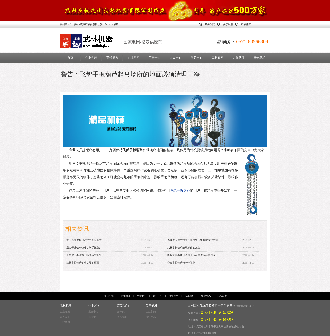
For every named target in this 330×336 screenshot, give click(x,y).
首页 (70, 57)
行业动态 (206, 295)
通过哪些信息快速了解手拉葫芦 (84, 247)
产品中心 (154, 57)
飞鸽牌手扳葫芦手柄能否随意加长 (85, 255)
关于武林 (228, 24)
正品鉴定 (222, 295)
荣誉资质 (112, 57)
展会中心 (175, 57)
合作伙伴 (239, 57)
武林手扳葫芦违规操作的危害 (183, 247)
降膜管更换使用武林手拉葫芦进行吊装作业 (191, 255)
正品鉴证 (246, 24)
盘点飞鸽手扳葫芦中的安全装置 (84, 240)
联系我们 (210, 24)
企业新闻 (133, 57)
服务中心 (196, 57)
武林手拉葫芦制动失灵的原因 (82, 262)
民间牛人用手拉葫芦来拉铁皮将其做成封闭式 (192, 240)
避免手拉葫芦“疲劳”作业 (181, 262)
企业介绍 (91, 57)
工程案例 (218, 57)
